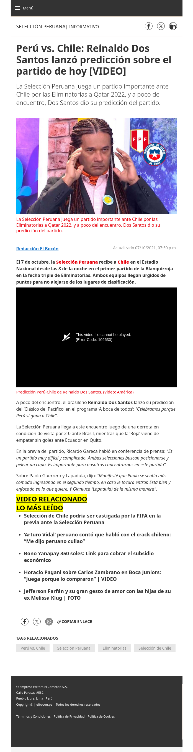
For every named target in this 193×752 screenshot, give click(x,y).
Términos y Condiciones (33, 716)
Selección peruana (41, 26)
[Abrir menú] (28, 8)
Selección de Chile (155, 648)
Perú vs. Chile (33, 648)
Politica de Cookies (101, 716)
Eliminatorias (115, 648)
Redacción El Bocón (37, 249)
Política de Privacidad (69, 716)
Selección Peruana (74, 648)
